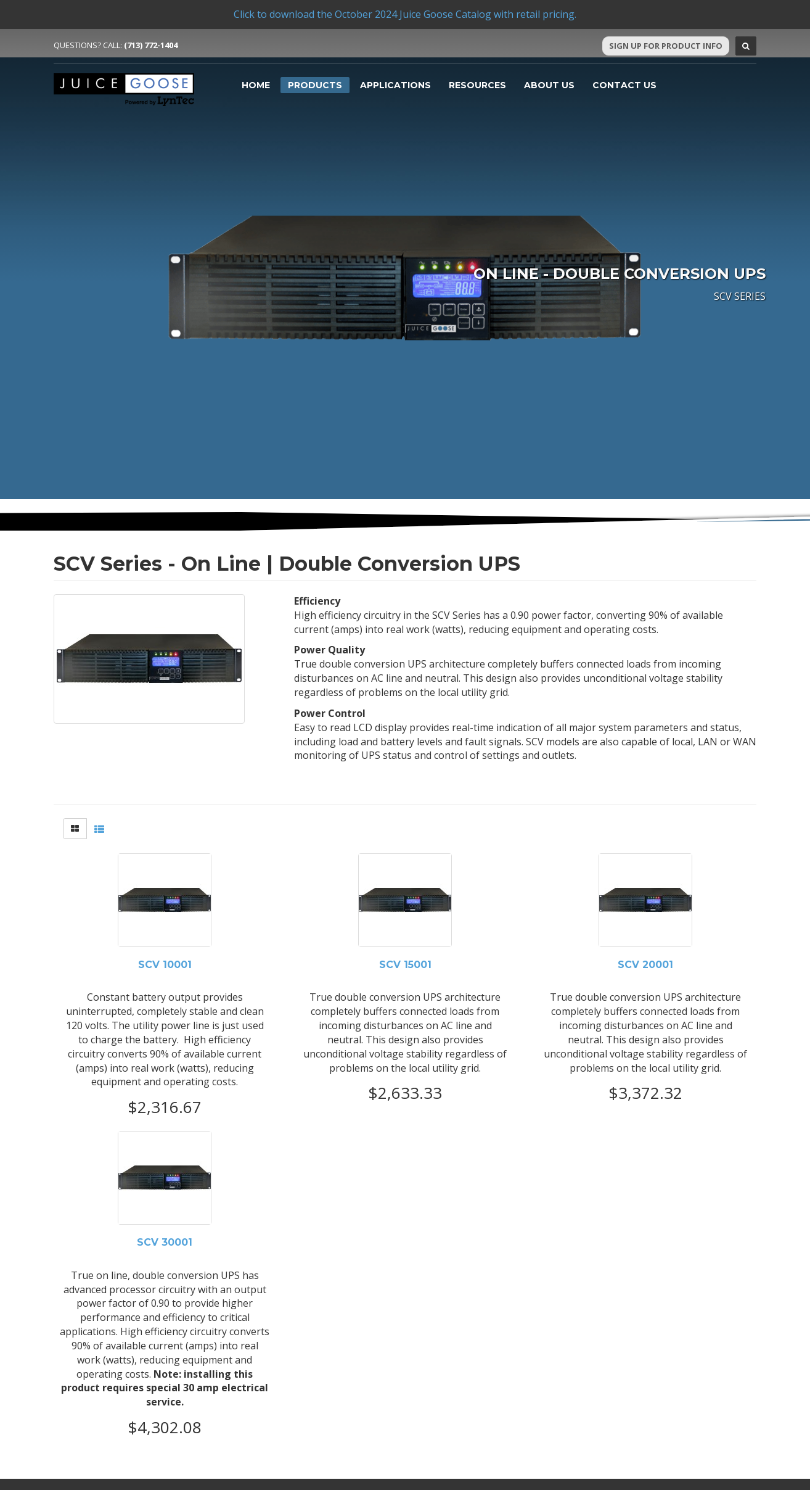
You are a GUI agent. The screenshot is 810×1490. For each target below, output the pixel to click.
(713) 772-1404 (151, 45)
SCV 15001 (405, 965)
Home (256, 85)
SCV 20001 (645, 965)
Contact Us (624, 85)
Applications (395, 85)
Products (315, 85)
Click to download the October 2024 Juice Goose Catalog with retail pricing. (405, 14)
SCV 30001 (164, 1242)
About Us (549, 85)
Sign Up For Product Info (665, 45)
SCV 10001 (165, 965)
